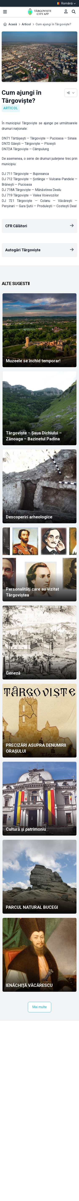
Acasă (12, 24)
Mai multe (39, 1007)
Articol (26, 24)
